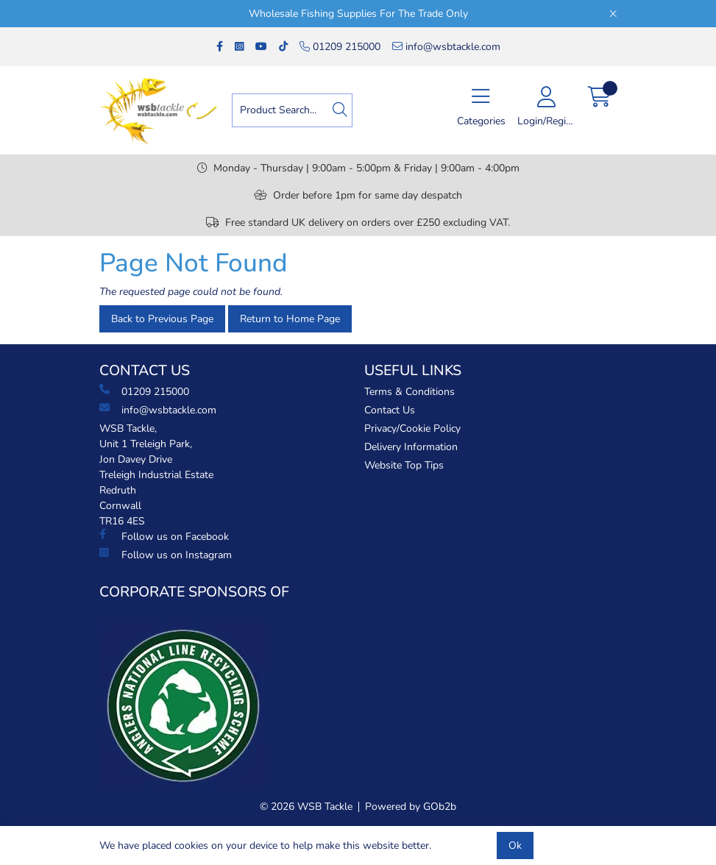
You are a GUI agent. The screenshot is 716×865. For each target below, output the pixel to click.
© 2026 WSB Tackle (306, 807)
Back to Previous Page (162, 319)
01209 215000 (339, 47)
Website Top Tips (404, 465)
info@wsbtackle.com (446, 47)
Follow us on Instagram (165, 554)
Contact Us (389, 410)
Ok (515, 845)
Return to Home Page (290, 319)
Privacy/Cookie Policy (412, 428)
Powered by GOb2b (410, 807)
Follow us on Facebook (164, 536)
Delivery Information (411, 447)
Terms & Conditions (409, 392)
